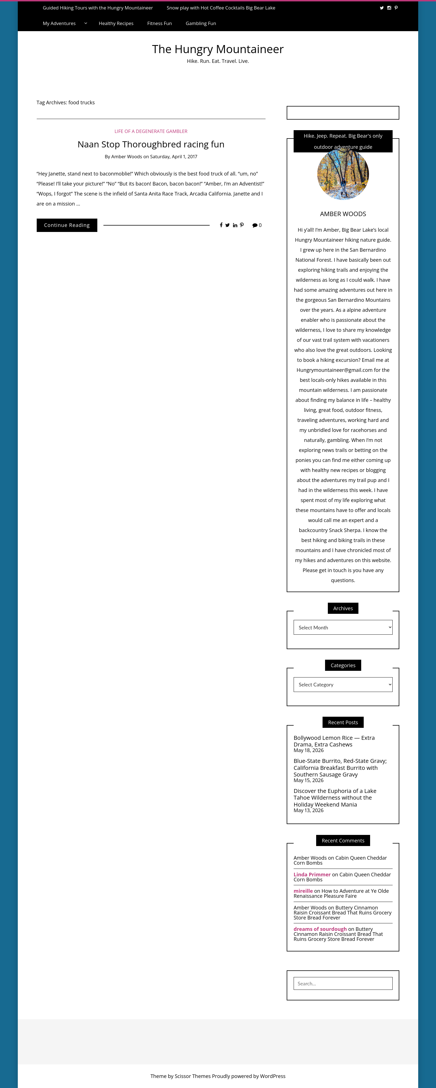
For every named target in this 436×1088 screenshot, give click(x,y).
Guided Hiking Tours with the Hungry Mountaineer (98, 7)
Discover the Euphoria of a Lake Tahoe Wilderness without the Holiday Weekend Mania (335, 797)
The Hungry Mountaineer (218, 48)
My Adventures (59, 23)
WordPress (273, 1076)
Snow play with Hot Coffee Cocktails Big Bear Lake (221, 7)
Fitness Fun (159, 23)
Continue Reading (67, 225)
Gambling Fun (201, 23)
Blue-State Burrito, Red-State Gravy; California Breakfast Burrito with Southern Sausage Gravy (340, 767)
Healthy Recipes (116, 23)
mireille (303, 890)
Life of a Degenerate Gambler (151, 131)
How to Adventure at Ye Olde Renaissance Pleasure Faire (341, 893)
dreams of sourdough (320, 929)
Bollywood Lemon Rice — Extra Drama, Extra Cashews (334, 741)
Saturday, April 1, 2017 (173, 156)
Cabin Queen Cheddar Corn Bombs (340, 860)
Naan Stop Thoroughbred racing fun (151, 144)
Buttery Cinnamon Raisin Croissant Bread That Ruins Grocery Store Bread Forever (343, 912)
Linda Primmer (312, 874)
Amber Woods (126, 156)
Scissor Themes (192, 1076)
